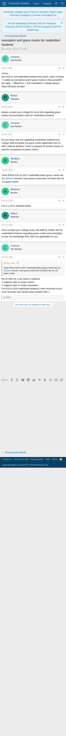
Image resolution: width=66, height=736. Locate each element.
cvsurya (7, 49)
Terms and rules (21, 726)
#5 (63, 400)
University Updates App (15, 12)
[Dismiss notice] (61, 23)
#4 (63, 370)
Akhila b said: (10, 530)
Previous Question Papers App (45, 12)
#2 (63, 239)
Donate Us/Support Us (44, 15)
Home (54, 726)
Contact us (7, 726)
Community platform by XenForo (25, 732)
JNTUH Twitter (23, 26)
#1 (63, 134)
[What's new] (56, 3)
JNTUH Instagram (42, 26)
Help (48, 726)
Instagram (26, 15)
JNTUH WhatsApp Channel (21, 23)
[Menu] (4, 3)
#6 (63, 425)
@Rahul (9, 378)
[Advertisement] (33, 84)
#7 (63, 524)
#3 (63, 267)
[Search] (62, 3)
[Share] (59, 134)
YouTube (14, 15)
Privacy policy (37, 726)
